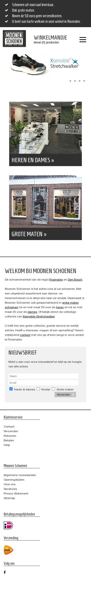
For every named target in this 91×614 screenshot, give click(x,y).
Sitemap (9, 498)
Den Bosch (75, 279)
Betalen (9, 440)
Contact (9, 426)
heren (60, 307)
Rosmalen (56, 279)
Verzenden (11, 431)
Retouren (10, 435)
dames (32, 312)
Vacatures (10, 489)
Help (7, 445)
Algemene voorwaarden (20, 475)
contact (25, 335)
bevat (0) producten (47, 39)
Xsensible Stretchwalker (39, 316)
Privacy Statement (16, 493)
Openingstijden (14, 479)
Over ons (9, 484)
